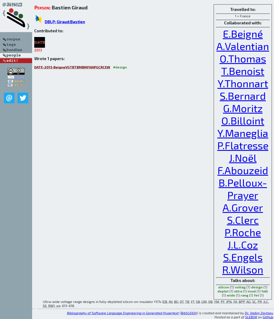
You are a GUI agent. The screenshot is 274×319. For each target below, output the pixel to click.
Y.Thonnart (242, 83)
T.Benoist (242, 71)
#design (120, 67)
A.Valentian (242, 46)
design (257, 287)
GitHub (268, 317)
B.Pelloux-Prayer (243, 188)
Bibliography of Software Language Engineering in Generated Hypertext (123, 313)
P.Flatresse (242, 145)
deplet (223, 291)
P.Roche (243, 232)
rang (244, 295)
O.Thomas (243, 58)
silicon (223, 287)
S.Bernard (243, 95)
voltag (240, 287)
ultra (238, 291)
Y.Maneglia (242, 133)
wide (231, 295)
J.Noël (243, 157)
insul (252, 291)
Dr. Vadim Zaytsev (259, 313)
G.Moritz (243, 108)
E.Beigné (243, 33)
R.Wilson (242, 269)
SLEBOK (251, 317)
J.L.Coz (243, 244)
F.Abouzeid (242, 170)
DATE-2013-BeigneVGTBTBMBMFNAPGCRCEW (72, 67)
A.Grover (243, 207)
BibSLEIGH (189, 313)
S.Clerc (243, 220)
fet (256, 295)
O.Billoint (242, 120)
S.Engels (243, 257)
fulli (264, 291)
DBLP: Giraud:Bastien (65, 21)
